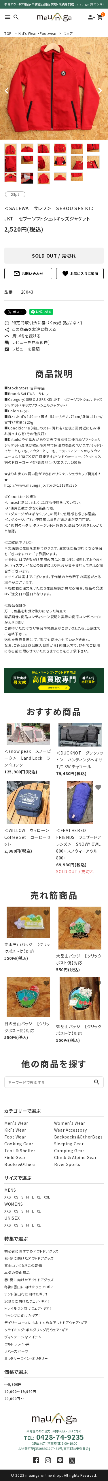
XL (39, 1197)
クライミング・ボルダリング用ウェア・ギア (36, 1329)
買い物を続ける (22, 336)
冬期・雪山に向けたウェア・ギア (29, 1286)
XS (16, 1197)
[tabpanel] (54, 88)
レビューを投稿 (22, 349)
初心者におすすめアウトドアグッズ (31, 1251)
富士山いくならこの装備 (23, 1265)
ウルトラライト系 (17, 1343)
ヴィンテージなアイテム (22, 1336)
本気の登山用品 (17, 1272)
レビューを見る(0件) (27, 342)
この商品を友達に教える (30, 329)
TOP (8, 33)
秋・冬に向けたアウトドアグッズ (29, 1258)
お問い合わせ (28, 273)
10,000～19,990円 (20, 1391)
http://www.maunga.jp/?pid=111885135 (40, 485)
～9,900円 (13, 1384)
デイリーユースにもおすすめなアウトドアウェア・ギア (46, 1322)
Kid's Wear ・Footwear (37, 33)
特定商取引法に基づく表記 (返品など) (43, 322)
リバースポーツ (16, 1351)
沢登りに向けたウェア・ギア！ (27, 1301)
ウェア (68, 33)
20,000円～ (14, 1398)
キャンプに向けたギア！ (22, 1315)
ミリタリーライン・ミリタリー (26, 1358)
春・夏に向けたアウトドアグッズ (29, 1279)
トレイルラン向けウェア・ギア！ (28, 1308)
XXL (47, 1197)
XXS (7, 1197)
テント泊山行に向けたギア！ (26, 1293)
